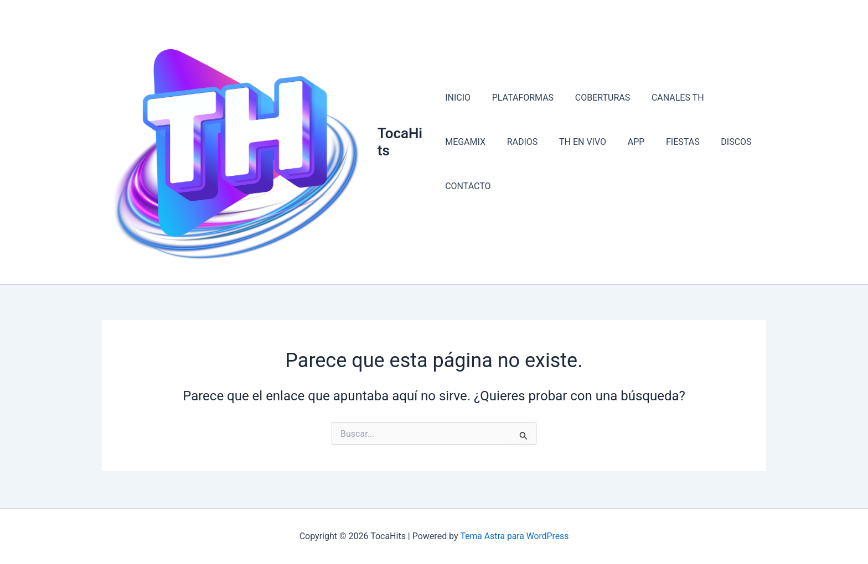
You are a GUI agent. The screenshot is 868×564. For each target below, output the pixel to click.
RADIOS (460, 164)
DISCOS (659, 164)
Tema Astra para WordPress (514, 536)
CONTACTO (715, 164)
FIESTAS (610, 164)
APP (567, 164)
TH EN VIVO (517, 164)
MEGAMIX (731, 120)
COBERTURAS (594, 120)
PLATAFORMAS (519, 120)
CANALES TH (666, 120)
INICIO (458, 120)
